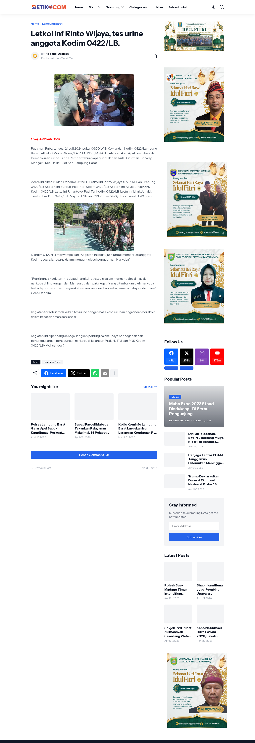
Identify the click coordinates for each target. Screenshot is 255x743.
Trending (113, 7)
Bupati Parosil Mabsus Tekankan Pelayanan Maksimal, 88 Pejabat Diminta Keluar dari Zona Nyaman (94, 428)
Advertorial (177, 7)
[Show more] (114, 373)
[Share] (153, 56)
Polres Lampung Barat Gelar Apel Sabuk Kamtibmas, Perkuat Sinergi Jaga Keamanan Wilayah (49, 428)
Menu (93, 7)
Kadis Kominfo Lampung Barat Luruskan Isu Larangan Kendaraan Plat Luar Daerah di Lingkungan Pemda (137, 428)
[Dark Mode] (211, 7)
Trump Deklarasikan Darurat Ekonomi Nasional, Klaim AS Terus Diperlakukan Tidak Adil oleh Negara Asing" (205, 480)
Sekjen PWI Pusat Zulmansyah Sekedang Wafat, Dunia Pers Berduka (177, 632)
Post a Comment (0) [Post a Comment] (94, 455)
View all (148, 387)
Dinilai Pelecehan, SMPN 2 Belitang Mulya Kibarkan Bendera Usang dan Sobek (206, 438)
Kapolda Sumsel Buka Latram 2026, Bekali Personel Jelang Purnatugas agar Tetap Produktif (210, 632)
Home (78, 7)
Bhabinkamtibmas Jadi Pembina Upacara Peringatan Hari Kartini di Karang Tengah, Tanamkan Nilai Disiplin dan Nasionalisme (210, 589)
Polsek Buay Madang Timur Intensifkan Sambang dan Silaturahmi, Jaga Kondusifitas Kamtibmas (177, 589)
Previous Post (42, 468)
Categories (138, 7)
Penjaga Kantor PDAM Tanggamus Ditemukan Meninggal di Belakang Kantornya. (206, 459)
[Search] (220, 7)
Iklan (159, 7)
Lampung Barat (52, 23)
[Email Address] (194, 526)
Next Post (148, 468)
